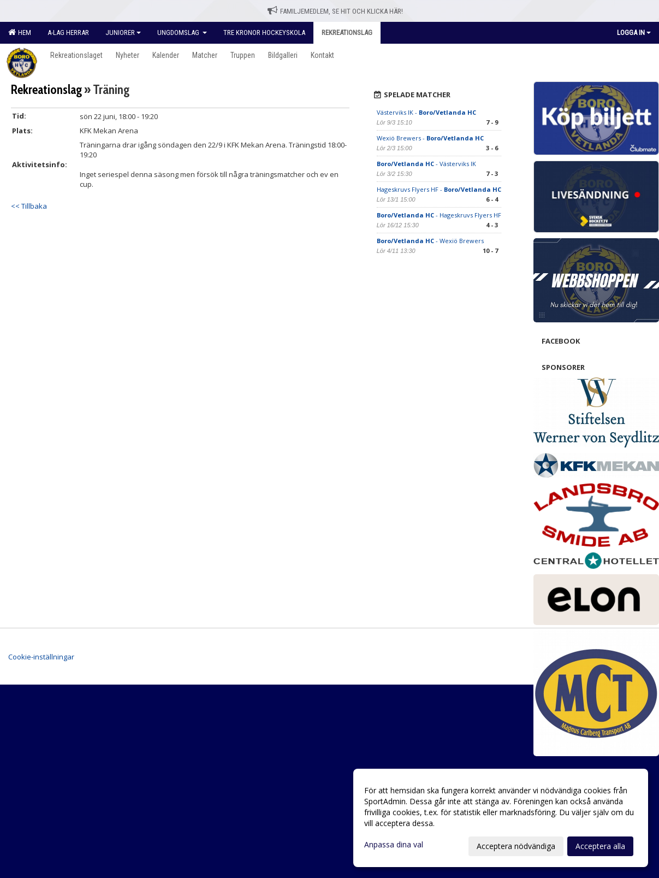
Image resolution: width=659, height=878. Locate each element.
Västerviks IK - (426, 112)
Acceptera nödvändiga (516, 846)
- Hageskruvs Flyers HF (439, 215)
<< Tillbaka (29, 206)
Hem (19, 32)
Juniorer (123, 32)
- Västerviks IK (426, 164)
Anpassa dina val (393, 845)
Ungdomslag (182, 32)
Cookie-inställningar (41, 657)
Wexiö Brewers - (430, 138)
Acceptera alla (600, 846)
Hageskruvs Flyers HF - (439, 189)
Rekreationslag (46, 89)
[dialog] (500, 818)
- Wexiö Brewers (430, 241)
